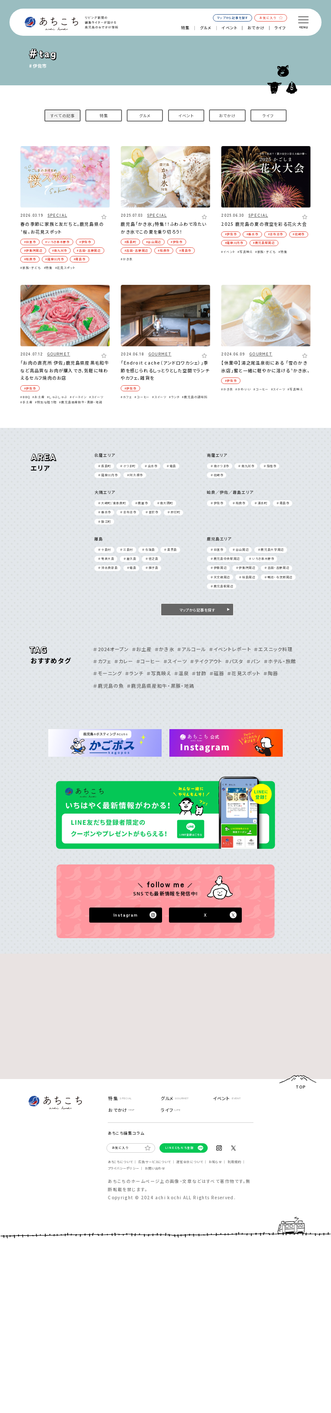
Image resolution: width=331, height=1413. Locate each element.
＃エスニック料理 (273, 649)
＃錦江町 (104, 521)
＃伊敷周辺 (219, 567)
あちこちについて (120, 1162)
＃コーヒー (148, 661)
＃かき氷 (164, 649)
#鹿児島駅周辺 (264, 242)
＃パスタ (234, 661)
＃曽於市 (152, 512)
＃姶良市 (239, 503)
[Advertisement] (88, 1007)
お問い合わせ (155, 1168)
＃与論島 (148, 549)
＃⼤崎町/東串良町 (112, 503)
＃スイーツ (175, 661)
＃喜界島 (170, 549)
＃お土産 (142, 649)
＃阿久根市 (135, 475)
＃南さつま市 (220, 466)
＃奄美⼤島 (106, 558)
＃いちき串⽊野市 (261, 558)
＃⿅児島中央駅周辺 (225, 558)
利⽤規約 (234, 1162)
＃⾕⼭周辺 (241, 549)
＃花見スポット (243, 673)
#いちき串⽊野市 (57, 242)
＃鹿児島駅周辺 (222, 586)
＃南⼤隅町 (165, 503)
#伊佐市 (85, 242)
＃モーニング (107, 673)
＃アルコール (191, 649)
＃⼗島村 (104, 549)
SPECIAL (57, 215)
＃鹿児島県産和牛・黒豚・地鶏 (160, 685)
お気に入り (270, 18)
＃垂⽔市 (104, 512)
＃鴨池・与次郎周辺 (279, 577)
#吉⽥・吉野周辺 (88, 250)
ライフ (280, 28)
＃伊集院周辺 (246, 567)
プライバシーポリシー (123, 1168)
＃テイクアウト (206, 661)
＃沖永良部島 (108, 567)
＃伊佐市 (217, 503)
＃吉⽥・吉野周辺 (277, 567)
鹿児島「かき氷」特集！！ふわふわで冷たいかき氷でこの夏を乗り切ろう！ (163, 228)
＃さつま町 (127, 466)
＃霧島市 (283, 503)
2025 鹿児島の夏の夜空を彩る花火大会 (263, 224)
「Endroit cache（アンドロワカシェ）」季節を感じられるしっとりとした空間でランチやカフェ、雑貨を (165, 370)
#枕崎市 (299, 234)
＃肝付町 (174, 512)
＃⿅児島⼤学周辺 (271, 549)
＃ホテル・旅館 (280, 661)
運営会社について (189, 1162)
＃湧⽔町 (261, 503)
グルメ (206, 28)
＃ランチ (134, 673)
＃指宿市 (270, 466)
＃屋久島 (130, 558)
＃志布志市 (128, 512)
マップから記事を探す (232, 18)
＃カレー (123, 661)
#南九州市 (59, 250)
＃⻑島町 (104, 466)
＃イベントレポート (230, 649)
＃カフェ (102, 661)
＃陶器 (270, 673)
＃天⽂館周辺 (220, 577)
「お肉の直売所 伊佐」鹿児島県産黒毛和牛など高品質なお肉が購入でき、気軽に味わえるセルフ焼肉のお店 (64, 370)
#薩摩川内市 (54, 259)
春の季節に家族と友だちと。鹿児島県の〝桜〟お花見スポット (62, 228)
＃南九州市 (246, 466)
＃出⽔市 (151, 466)
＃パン (254, 661)
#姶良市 (30, 259)
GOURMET (58, 354)
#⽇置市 (30, 242)
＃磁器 (216, 673)
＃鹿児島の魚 (108, 685)
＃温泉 (181, 673)
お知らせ (215, 1162)
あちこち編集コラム (126, 1133)
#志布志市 (275, 234)
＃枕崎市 (217, 475)
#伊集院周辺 (33, 250)
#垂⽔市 (253, 234)
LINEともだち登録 (179, 1147)
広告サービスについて (154, 1162)
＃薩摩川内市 (108, 475)
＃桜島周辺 (247, 577)
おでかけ (255, 28)
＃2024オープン (111, 649)
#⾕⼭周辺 (153, 242)
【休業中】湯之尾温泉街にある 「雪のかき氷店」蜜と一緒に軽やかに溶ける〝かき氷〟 (265, 366)
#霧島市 (80, 259)
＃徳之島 (152, 558)
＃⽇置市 (217, 549)
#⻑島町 (131, 242)
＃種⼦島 (152, 567)
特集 (185, 28)
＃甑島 (171, 466)
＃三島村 (126, 549)
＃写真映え (159, 673)
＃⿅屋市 (141, 503)
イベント (229, 28)
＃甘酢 (199, 673)
